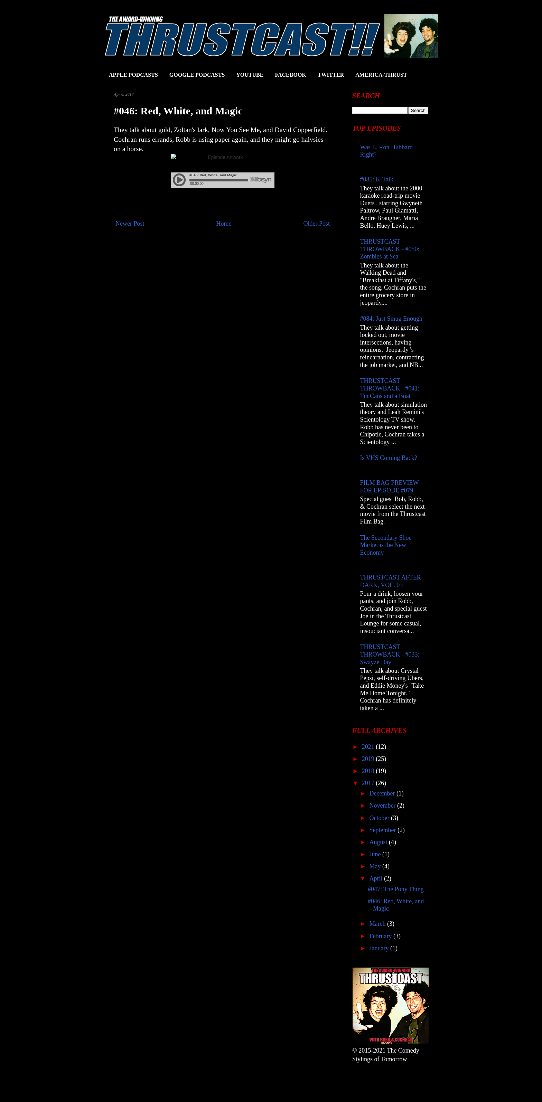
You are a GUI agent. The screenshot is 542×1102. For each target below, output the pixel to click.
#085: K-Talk (376, 179)
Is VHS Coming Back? (388, 457)
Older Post (316, 223)
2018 (369, 770)
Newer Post (129, 223)
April (376, 878)
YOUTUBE (249, 75)
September (383, 830)
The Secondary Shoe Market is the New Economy (386, 545)
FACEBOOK (290, 75)
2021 (369, 746)
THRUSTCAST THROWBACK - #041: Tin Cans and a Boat (390, 388)
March (378, 923)
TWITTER (331, 75)
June (375, 854)
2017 (369, 783)
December (382, 793)
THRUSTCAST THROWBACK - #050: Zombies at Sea (390, 249)
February (381, 936)
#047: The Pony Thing (396, 889)
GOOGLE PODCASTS (197, 75)
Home (224, 223)
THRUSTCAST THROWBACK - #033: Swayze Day (390, 654)
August (379, 842)
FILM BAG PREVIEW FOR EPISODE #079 (389, 486)
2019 (369, 758)
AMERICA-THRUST (381, 75)
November (383, 805)
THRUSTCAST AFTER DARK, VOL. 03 (390, 581)
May (375, 866)
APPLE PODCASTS (133, 75)
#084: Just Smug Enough (391, 318)
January (379, 948)
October (380, 817)
